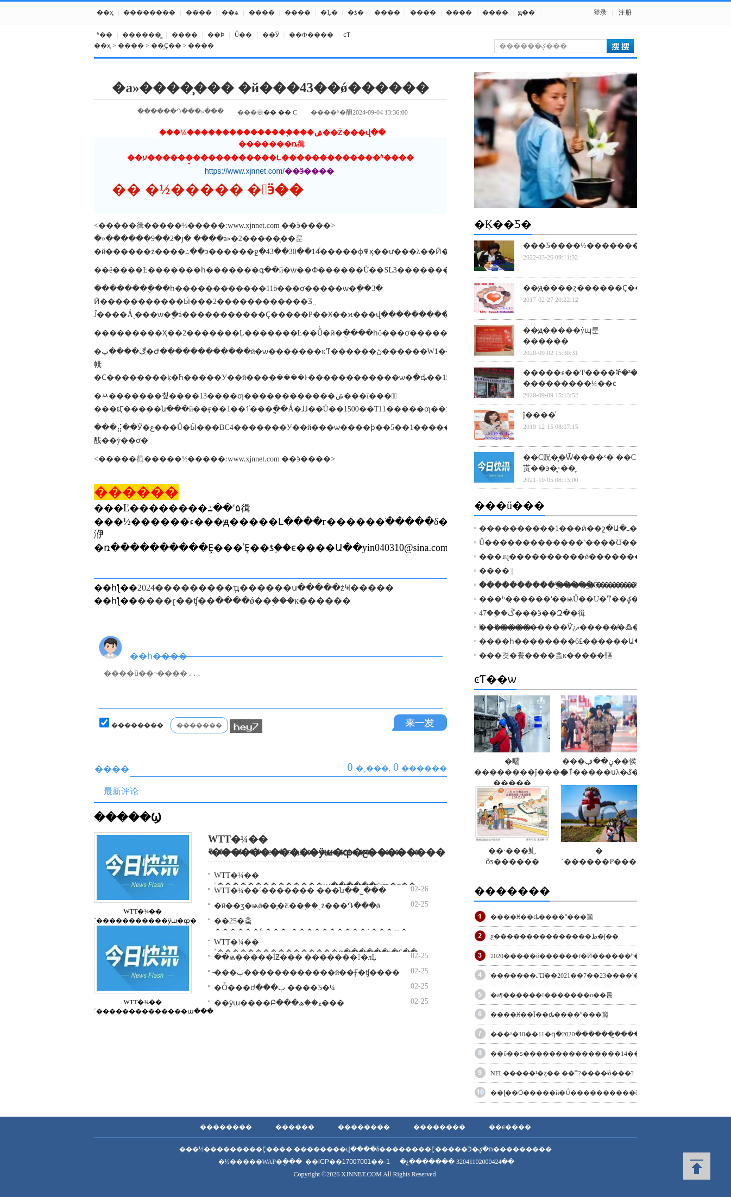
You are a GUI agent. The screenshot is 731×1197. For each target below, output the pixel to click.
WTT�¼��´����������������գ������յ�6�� (316, 947)
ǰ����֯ (539, 415)
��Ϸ (215, 35)
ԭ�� (526, 12)
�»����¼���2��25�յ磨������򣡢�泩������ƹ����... (316, 852)
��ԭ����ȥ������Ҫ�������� (605, 288)
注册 (625, 12)
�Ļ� (328, 12)
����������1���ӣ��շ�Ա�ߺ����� (573, 528)
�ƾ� (356, 12)
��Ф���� (311, 35)
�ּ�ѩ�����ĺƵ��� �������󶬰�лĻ (295, 957)
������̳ (141, 35)
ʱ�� (104, 35)
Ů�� (244, 35)
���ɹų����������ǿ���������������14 (594, 557)
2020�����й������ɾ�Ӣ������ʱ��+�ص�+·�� (590, 956)
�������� (149, 12)
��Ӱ (270, 35)
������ (294, 1127)
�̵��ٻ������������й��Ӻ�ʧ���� (307, 972)
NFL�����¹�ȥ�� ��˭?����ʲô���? (562, 1073)
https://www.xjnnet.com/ (245, 171)
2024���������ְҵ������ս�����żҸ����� (265, 587)
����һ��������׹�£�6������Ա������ (579, 641)
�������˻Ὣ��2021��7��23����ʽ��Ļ (570, 975)
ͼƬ (346, 35)
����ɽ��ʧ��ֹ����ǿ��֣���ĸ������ (244, 600)
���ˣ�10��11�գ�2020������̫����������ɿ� (589, 1034)
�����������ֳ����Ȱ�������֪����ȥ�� (589, 585)
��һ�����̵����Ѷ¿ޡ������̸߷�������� (586, 627)
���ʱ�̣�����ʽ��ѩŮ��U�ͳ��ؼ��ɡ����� (584, 599)
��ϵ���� (510, 1127)
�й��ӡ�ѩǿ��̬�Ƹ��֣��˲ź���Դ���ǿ (297, 906)
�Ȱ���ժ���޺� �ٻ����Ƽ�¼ (274, 988)
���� (199, 12)
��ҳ (105, 12)
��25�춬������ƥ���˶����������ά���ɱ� (311, 926)
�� (269, 112)
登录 (600, 12)
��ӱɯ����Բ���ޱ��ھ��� (279, 1003)
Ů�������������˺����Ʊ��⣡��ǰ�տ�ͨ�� (588, 543)
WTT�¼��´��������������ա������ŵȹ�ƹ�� (315, 880)
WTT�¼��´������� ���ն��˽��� (300, 890)
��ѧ (230, 12)
